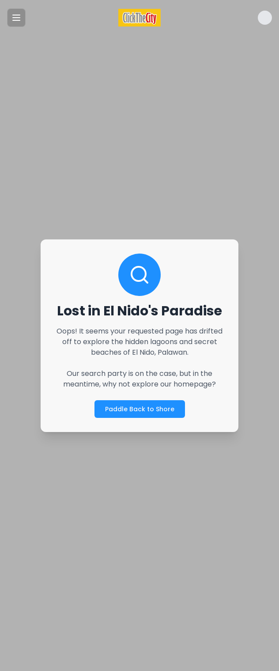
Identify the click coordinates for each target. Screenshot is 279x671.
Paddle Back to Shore (139, 409)
